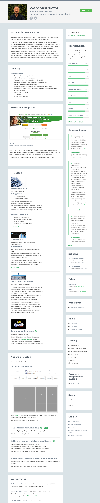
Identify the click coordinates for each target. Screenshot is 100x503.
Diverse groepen (26, 486)
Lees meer (32, 216)
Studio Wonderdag (44, 306)
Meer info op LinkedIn (76, 122)
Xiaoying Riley (73, 430)
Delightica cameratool (21, 333)
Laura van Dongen (76, 209)
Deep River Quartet (17, 488)
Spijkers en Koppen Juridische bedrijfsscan (31, 408)
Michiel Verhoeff (75, 237)
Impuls (29, 467)
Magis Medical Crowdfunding (25, 394)
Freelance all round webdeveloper (37, 451)
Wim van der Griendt (33, 462)
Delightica (17, 382)
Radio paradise (75, 384)
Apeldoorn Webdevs (77, 307)
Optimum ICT (34, 458)
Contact (86, 10)
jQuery (71, 427)
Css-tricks (74, 326)
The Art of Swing (42, 488)
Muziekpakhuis (28, 479)
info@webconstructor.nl (78, 35)
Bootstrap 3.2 (73, 421)
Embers (33, 488)
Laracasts (74, 323)
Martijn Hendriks (75, 152)
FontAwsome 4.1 (74, 424)
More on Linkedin (74, 246)
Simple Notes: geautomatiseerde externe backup (34, 425)
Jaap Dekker (27, 488)
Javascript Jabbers (77, 329)
